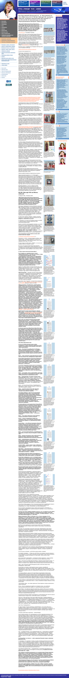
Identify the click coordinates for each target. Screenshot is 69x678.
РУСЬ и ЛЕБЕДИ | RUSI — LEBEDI (29, 9)
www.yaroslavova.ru (25, 44)
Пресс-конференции (6, 33)
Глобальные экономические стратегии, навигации (7, 36)
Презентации (4, 30)
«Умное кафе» (4, 65)
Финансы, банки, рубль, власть (8, 49)
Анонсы (57, 125)
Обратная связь (5, 69)
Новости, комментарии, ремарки (8, 46)
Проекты (58, 15)
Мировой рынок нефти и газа (8, 58)
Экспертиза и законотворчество (8, 40)
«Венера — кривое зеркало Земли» (26, 309)
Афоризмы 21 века (5, 63)
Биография (4, 21)
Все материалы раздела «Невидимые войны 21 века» (28, 670)
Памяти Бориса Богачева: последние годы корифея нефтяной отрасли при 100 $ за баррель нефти (30, 127)
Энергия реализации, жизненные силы (60, 77)
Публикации (4, 24)
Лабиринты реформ (60, 44)
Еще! (57, 109)
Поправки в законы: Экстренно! (8, 44)
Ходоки (57, 111)
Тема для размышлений (6, 71)
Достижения (4, 22)
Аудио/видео (4, 27)
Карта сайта (4, 68)
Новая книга (4, 75)
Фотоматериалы (62, 140)
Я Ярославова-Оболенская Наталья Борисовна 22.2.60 (9, 60)
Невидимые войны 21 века (7, 55)
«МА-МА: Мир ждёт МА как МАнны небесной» (27, 49)
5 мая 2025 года (21, 32)
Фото (3, 25)
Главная (64, 2)
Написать (65, 3)
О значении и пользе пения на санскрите (26, 236)
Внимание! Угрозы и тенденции (8, 47)
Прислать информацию (6, 72)
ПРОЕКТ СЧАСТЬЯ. (62, 36)
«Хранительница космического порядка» (33, 312)
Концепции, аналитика (6, 38)
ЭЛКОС (9, 676)
